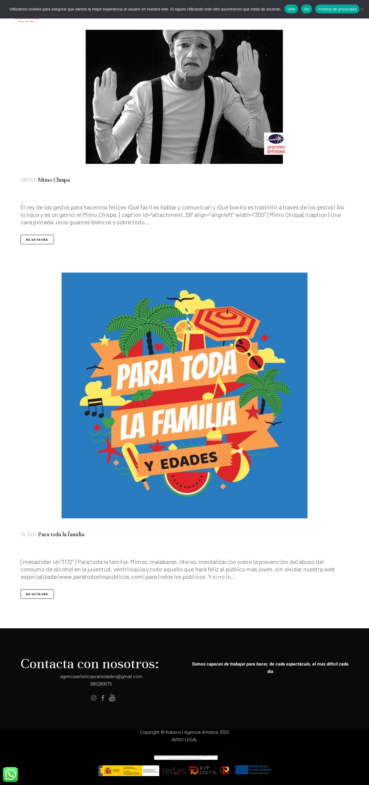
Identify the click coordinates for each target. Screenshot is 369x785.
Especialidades (34, 550)
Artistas (32, 194)
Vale (291, 9)
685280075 (101, 684)
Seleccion (40, 550)
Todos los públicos (50, 194)
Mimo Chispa (54, 179)
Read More (37, 240)
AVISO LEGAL (185, 739)
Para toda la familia (61, 534)
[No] (362, 9)
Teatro (44, 194)
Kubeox (173, 732)
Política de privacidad (337, 9)
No (306, 9)
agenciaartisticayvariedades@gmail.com (101, 676)
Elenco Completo (38, 194)
